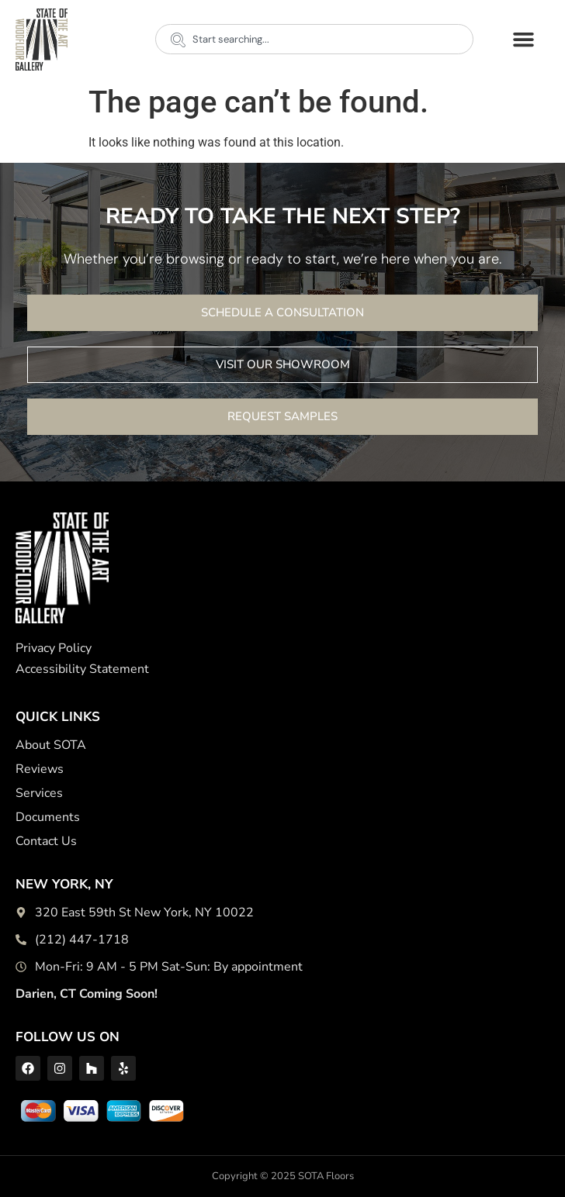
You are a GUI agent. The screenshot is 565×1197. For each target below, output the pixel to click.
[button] (523, 39)
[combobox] (314, 39)
